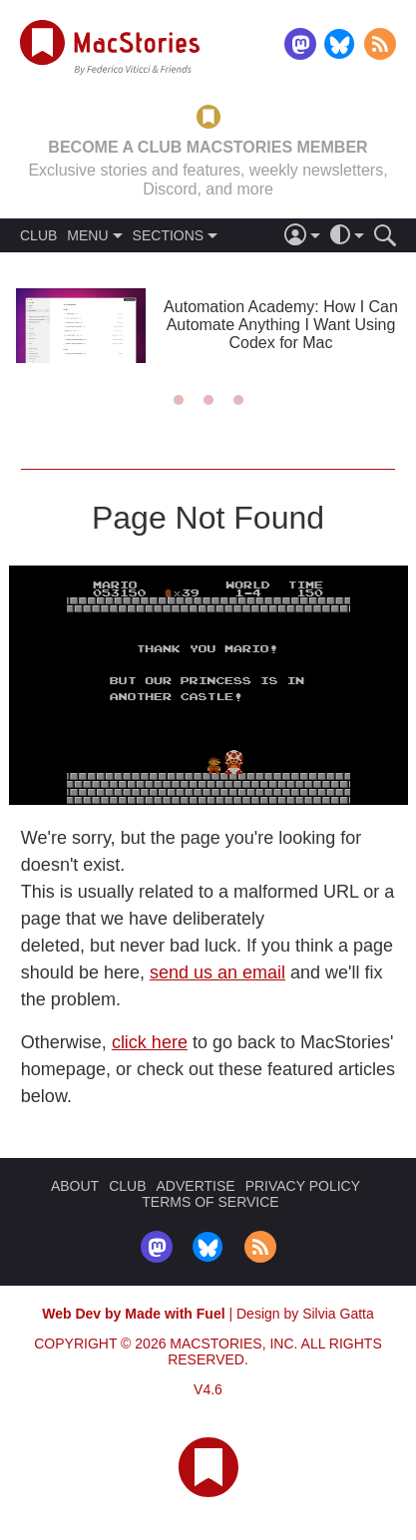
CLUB (38, 235)
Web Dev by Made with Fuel (133, 1314)
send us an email (217, 972)
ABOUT (75, 1186)
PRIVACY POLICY (302, 1186)
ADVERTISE (196, 1186)
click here (150, 1042)
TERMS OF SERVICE (210, 1202)
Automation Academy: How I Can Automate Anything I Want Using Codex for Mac (281, 324)
